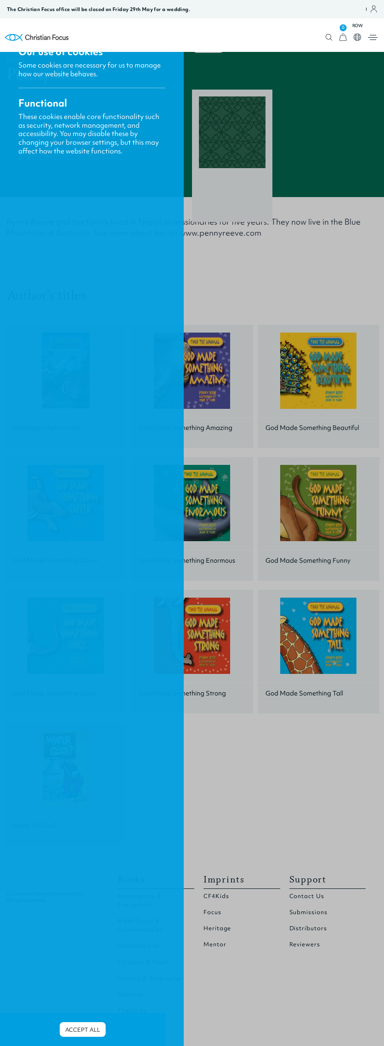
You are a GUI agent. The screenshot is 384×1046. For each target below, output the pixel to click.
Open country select (357, 37)
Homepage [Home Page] (37, 37)
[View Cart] (343, 37)
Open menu (373, 37)
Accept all (82, 1030)
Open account (374, 9)
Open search (329, 37)
